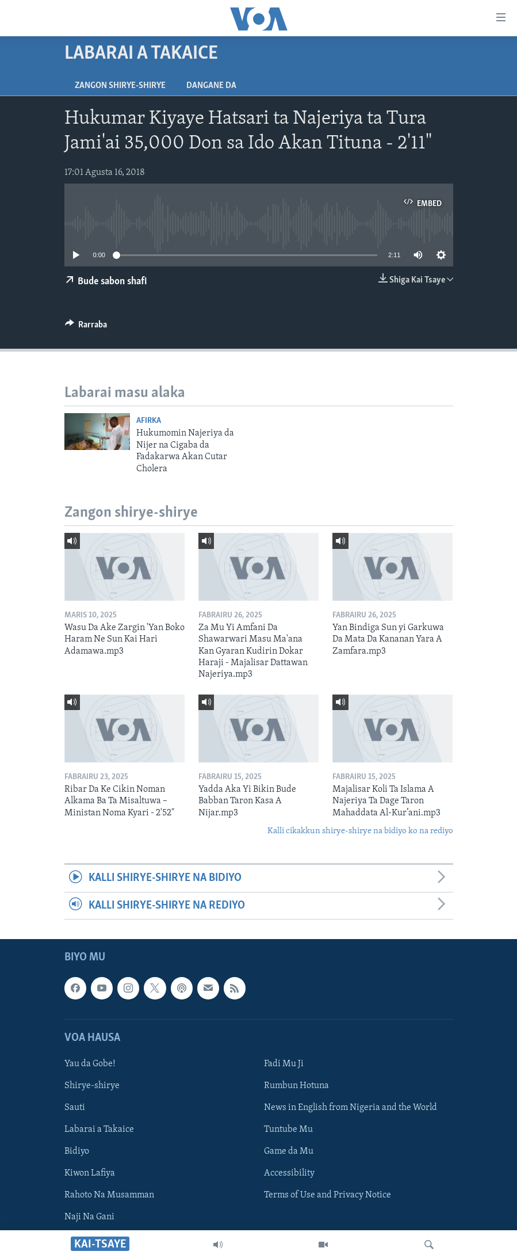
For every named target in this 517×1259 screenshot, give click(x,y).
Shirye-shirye (92, 1085)
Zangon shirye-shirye (120, 85)
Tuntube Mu (288, 1129)
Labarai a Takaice (99, 1129)
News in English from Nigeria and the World (350, 1107)
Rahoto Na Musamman (109, 1195)
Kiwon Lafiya (89, 1173)
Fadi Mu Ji (284, 1064)
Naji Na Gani (89, 1217)
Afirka (148, 421)
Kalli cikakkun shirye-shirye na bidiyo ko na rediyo (360, 831)
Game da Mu (288, 1151)
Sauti (74, 1107)
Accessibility (289, 1173)
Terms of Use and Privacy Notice (327, 1195)
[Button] (86, 327)
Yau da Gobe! (90, 1064)
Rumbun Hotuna (296, 1085)
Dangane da (211, 85)
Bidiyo (76, 1151)
